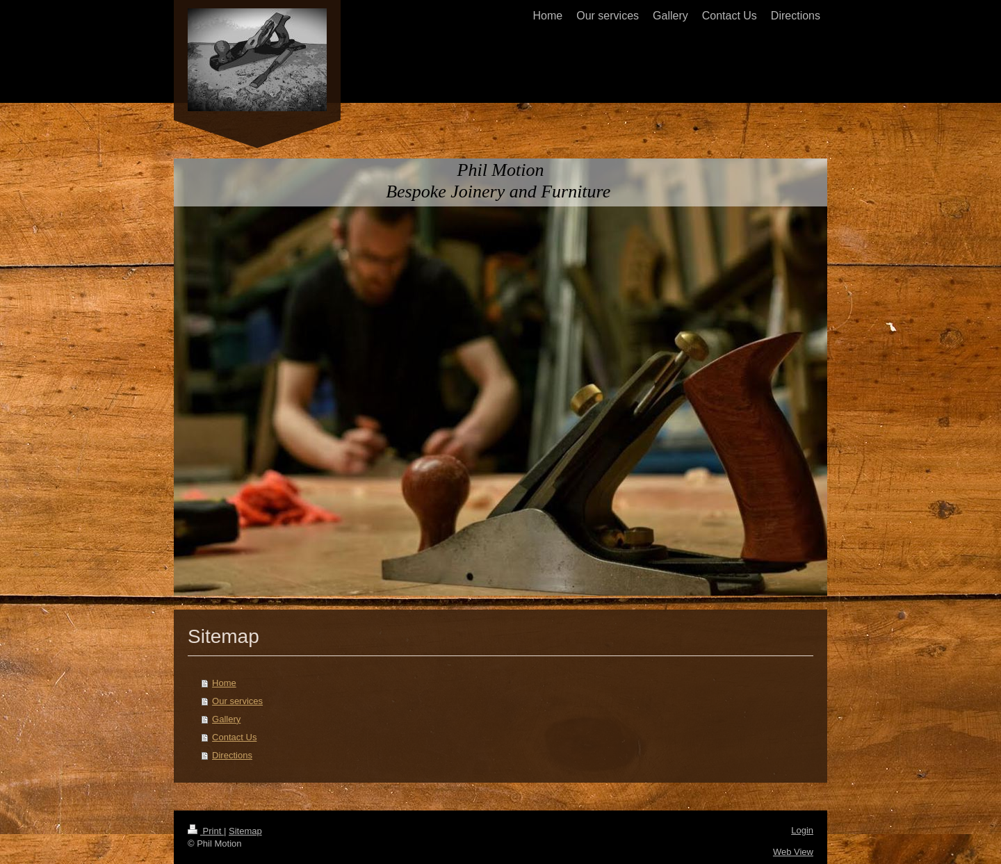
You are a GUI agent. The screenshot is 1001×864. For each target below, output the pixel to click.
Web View (793, 852)
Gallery (226, 719)
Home (224, 683)
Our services (237, 701)
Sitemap (245, 831)
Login (802, 830)
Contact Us (234, 737)
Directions (232, 755)
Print (206, 831)
